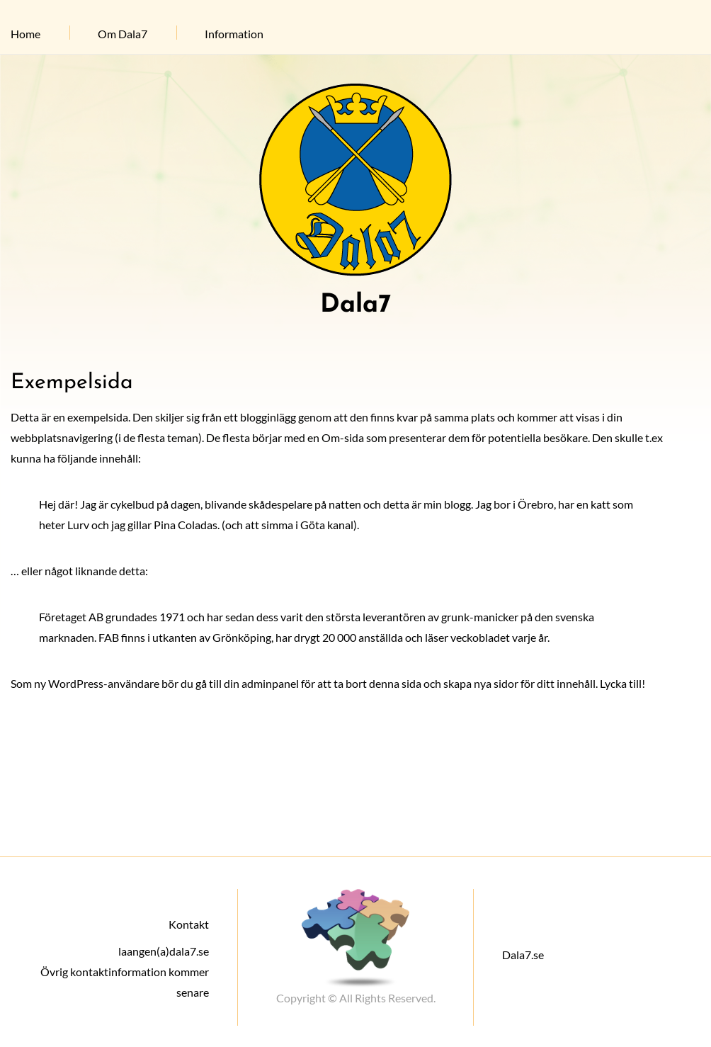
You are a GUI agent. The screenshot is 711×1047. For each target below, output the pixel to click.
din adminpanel (261, 683)
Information (234, 33)
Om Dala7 (122, 33)
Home (25, 33)
